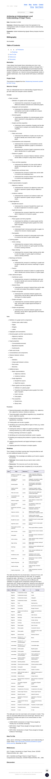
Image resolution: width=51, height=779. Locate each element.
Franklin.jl (17, 774)
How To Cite (12, 54)
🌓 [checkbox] (47, 775)
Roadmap (14, 52)
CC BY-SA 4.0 (12, 772)
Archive (35, 4)
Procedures (20, 49)
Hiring (32, 7)
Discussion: (12, 59)
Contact (41, 4)
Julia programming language (29, 774)
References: (12, 57)
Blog (30, 4)
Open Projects (39, 7)
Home (25, 4)
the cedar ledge (12, 6)
